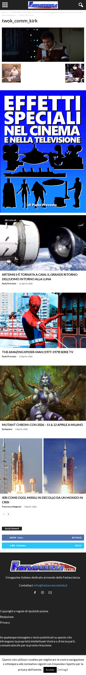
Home (4, 12)
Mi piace (76, 537)
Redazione (7, 429)
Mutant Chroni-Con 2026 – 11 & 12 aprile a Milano (42, 424)
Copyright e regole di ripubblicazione (24, 611)
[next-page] (8, 514)
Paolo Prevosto (9, 283)
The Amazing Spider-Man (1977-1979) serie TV (37, 352)
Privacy (5, 622)
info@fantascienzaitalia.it (50, 585)
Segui (78, 545)
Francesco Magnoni (11, 506)
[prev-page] (4, 514)
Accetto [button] (50, 669)
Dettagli (62, 669)
